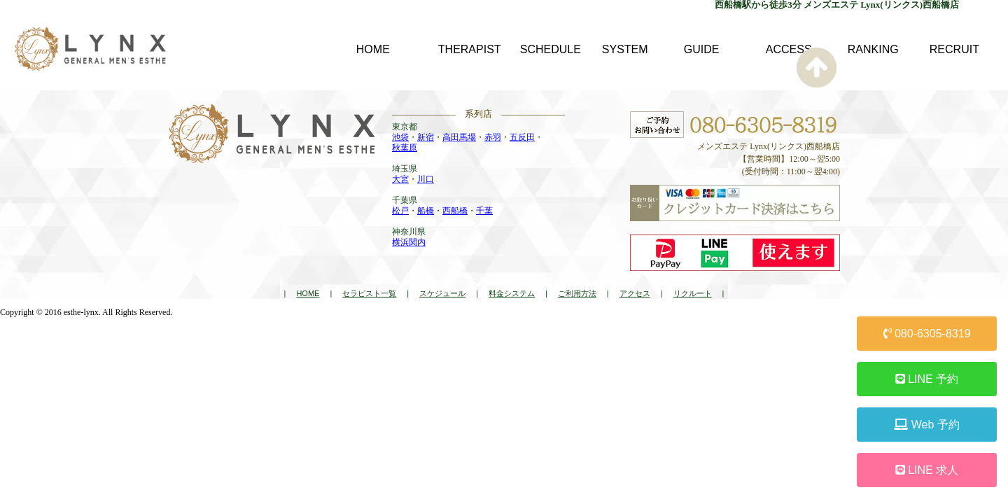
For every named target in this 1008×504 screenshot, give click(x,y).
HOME (307, 293)
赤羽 (492, 137)
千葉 (484, 211)
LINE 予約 (926, 379)
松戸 (400, 211)
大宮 (400, 179)
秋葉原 (404, 148)
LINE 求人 (926, 470)
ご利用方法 (577, 293)
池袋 (400, 137)
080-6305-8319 (927, 334)
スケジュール (442, 293)
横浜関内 (409, 242)
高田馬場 (459, 137)
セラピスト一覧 (369, 293)
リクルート (692, 293)
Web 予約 (927, 424)
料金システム (512, 293)
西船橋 (455, 211)
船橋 (425, 211)
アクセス (635, 293)
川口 (425, 179)
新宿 (425, 137)
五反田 (522, 137)
